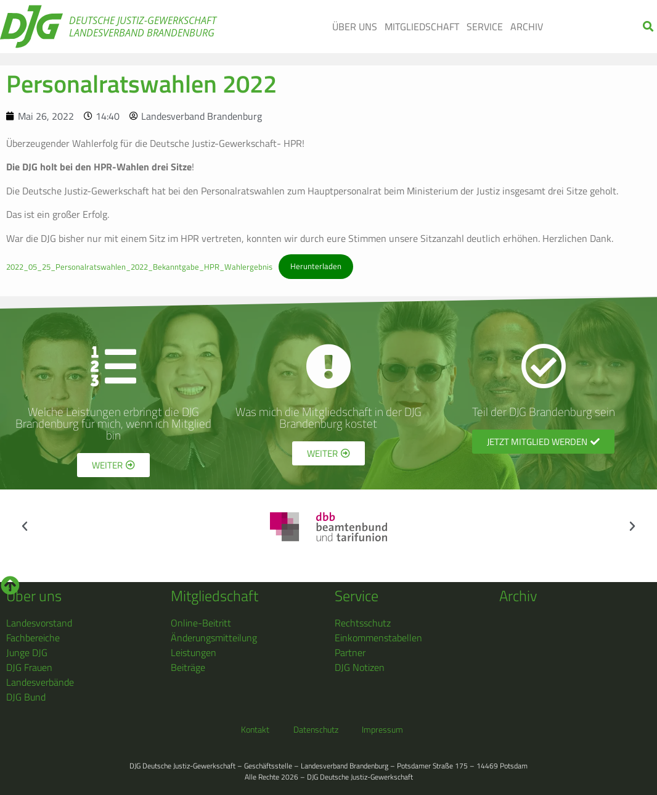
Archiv (526, 26)
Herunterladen (315, 266)
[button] (24, 526)
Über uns (354, 26)
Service (485, 26)
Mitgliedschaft (422, 26)
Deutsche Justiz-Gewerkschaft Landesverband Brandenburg (142, 27)
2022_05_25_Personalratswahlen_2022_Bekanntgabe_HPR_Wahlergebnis (139, 266)
